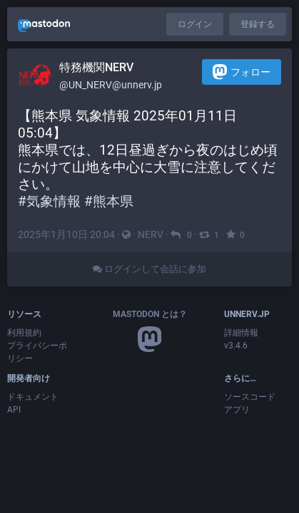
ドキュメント (33, 397)
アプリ (237, 410)
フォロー (241, 71)
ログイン (195, 24)
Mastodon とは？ (150, 314)
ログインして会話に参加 (149, 269)
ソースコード (249, 397)
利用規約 (24, 333)
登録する (257, 24)
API (14, 410)
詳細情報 (241, 333)
